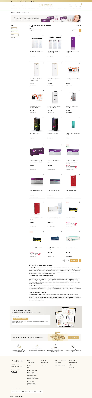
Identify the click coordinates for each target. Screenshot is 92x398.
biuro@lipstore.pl (30, 383)
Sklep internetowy (16, 396)
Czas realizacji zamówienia (60, 365)
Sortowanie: (31, 28)
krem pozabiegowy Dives (45, 289)
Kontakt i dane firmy (31, 372)
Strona (72, 30)
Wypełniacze (18, 12)
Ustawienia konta (44, 364)
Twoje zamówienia (44, 362)
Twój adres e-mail (15, 316)
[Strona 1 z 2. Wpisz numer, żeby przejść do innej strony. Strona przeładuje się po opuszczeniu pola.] (75, 30)
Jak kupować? (71, 367)
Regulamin (29, 365)
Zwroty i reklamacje (31, 362)
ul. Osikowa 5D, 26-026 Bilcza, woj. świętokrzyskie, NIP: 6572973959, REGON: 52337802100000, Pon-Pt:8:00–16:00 (33, 377)
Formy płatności (58, 362)
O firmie (70, 365)
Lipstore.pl (12, 12)
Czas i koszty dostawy (59, 364)
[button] (24, 5)
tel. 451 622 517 (30, 381)
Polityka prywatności (73, 362)
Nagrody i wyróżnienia (31, 384)
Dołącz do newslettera (20, 318)
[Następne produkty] (74, 260)
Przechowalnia (44, 365)
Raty (28, 367)
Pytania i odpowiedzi (31, 364)
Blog (70, 364)
